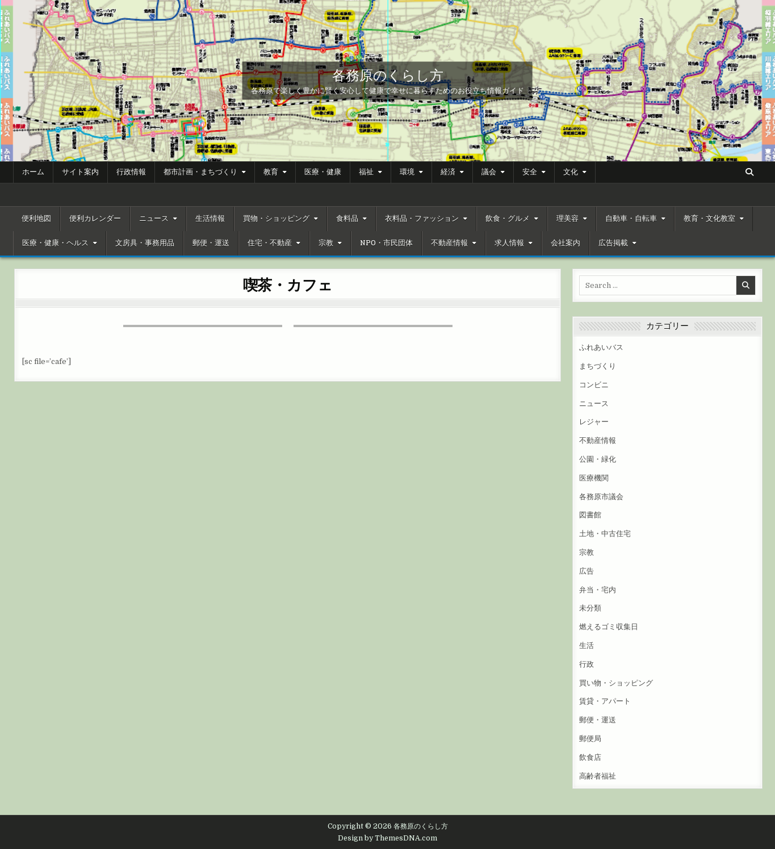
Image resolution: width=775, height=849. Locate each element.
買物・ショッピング (276, 218)
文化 (570, 172)
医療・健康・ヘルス (55, 243)
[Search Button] (749, 172)
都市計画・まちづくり (200, 172)
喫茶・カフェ (288, 284)
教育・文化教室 (709, 218)
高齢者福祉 (597, 776)
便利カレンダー (95, 218)
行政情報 (131, 172)
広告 (586, 571)
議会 (488, 172)
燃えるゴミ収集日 (608, 626)
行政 (586, 664)
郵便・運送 (210, 243)
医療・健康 (322, 172)
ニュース (154, 218)
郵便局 (590, 738)
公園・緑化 (597, 459)
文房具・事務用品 (144, 243)
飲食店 (590, 757)
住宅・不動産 (270, 243)
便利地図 (36, 218)
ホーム (33, 172)
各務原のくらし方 (387, 74)
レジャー (594, 421)
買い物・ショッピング (616, 683)
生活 (586, 645)
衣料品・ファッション (422, 218)
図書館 (590, 515)
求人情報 (509, 243)
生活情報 (210, 218)
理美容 (567, 218)
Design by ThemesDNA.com (387, 838)
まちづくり (597, 366)
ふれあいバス (601, 347)
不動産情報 (449, 243)
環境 (407, 172)
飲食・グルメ (507, 218)
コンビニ (594, 384)
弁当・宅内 (597, 589)
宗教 (326, 243)
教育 (270, 172)
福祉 (366, 172)
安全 (529, 172)
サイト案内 (80, 172)
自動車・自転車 (631, 218)
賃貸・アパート (605, 701)
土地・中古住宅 (605, 533)
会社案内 (565, 243)
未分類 (590, 608)
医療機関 (594, 478)
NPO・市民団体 (386, 243)
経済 (448, 172)
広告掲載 (613, 243)
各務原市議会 (601, 496)
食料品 (347, 218)
